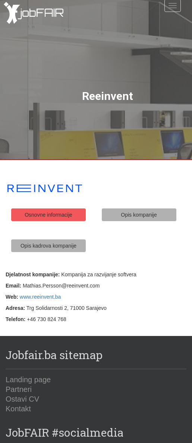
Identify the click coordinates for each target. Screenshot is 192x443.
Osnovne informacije (48, 207)
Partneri (19, 381)
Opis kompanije (139, 207)
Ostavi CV (22, 391)
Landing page (28, 371)
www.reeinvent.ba (40, 288)
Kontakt (18, 400)
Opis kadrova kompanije (48, 237)
